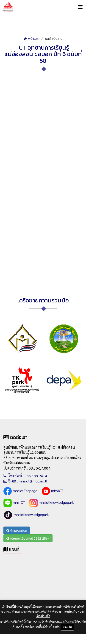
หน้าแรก (31, 38)
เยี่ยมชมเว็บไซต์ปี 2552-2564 (28, 538)
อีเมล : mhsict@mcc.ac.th (25, 481)
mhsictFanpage (20, 491)
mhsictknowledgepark (51, 503)
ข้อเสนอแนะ (16, 530)
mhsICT (52, 491)
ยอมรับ (67, 627)
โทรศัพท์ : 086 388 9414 (25, 475)
